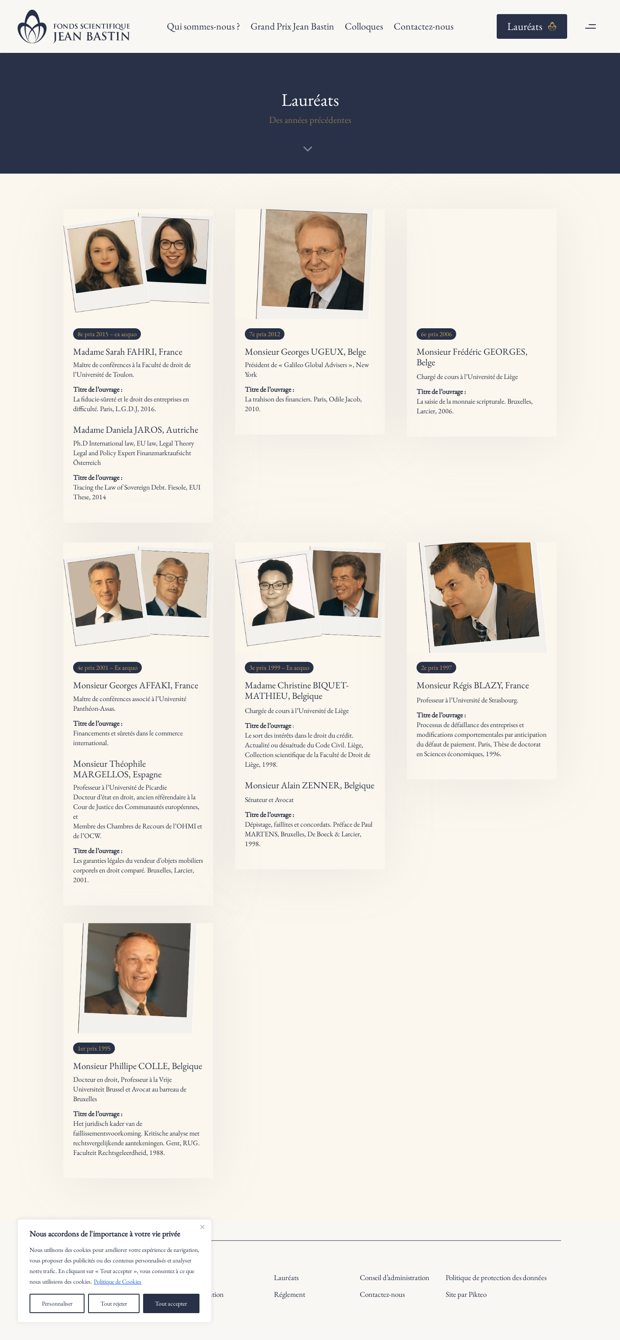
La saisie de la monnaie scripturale (460, 401)
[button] (590, 27)
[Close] (202, 1226)
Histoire (199, 1277)
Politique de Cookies (117, 1281)
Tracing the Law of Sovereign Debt (119, 487)
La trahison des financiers (277, 399)
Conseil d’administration (394, 1277)
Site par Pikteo (466, 1294)
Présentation (206, 1294)
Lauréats (286, 1277)
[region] (114, 1270)
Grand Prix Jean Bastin (292, 26)
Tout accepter (171, 1303)
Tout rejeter (113, 1303)
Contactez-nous (424, 26)
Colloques (364, 26)
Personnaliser (57, 1303)
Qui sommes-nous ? (203, 26)
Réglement (289, 1294)
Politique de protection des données (496, 1277)
